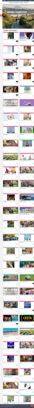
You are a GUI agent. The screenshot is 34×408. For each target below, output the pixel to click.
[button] (10, 39)
